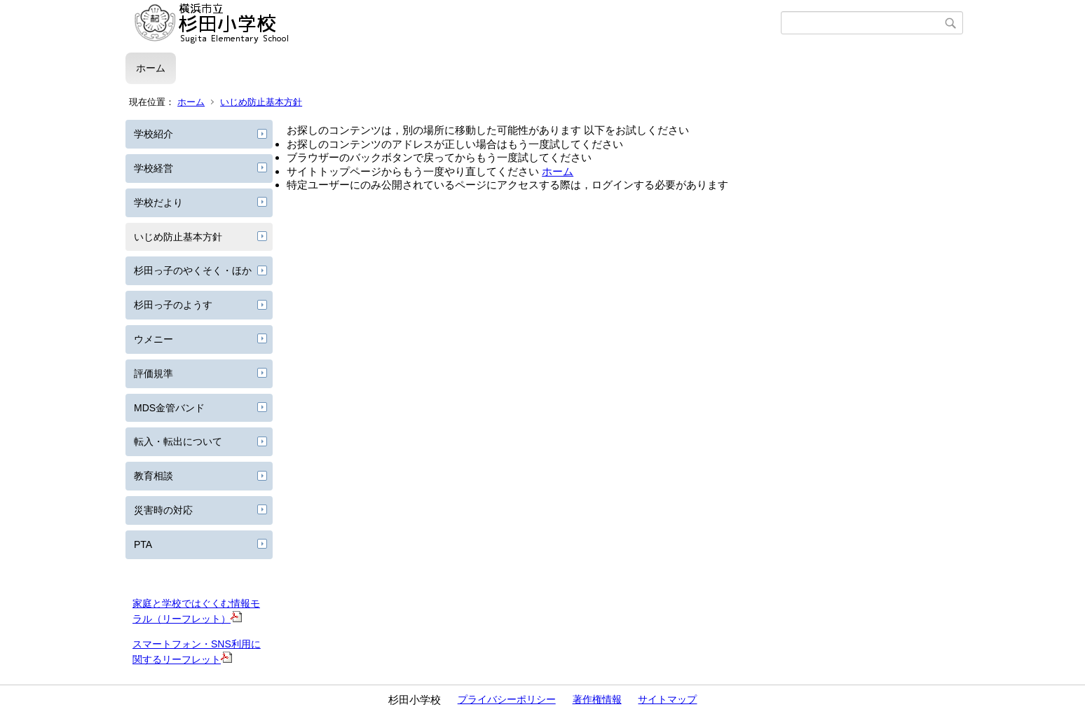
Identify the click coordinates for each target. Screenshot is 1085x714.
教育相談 (153, 475)
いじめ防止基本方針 (261, 102)
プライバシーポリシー (507, 699)
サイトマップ (667, 699)
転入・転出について (178, 441)
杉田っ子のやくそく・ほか (193, 270)
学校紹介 (153, 133)
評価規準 (153, 373)
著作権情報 (597, 699)
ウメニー (153, 339)
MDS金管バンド (169, 407)
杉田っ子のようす (173, 304)
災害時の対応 (163, 510)
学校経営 (153, 168)
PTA (143, 544)
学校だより (158, 202)
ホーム (150, 68)
